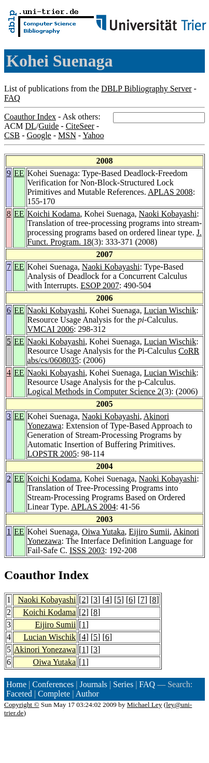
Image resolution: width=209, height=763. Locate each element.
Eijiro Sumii (149, 531)
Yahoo (93, 135)
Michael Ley (144, 704)
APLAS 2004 (93, 506)
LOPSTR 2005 (52, 453)
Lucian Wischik (170, 310)
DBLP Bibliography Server (146, 88)
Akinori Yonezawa (45, 649)
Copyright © (21, 704)
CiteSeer (80, 126)
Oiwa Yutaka (103, 531)
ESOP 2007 (99, 285)
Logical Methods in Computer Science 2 (94, 391)
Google (39, 135)
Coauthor (29, 575)
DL (30, 126)
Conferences (53, 684)
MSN (67, 135)
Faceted (19, 693)
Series (123, 684)
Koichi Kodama (53, 213)
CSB (12, 135)
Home (16, 684)
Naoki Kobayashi (168, 213)
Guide (48, 126)
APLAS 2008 (170, 192)
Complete (54, 693)
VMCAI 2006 (50, 329)
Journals (93, 684)
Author (87, 693)
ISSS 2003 (87, 550)
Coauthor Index (30, 116)
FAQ (12, 97)
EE (19, 173)
